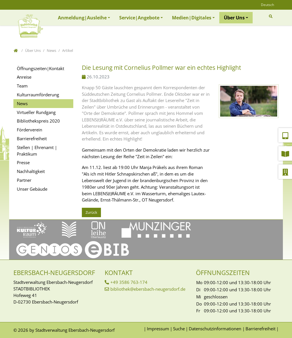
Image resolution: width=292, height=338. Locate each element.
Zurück (91, 212)
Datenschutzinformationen (215, 328)
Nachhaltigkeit (31, 171)
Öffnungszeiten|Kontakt (40, 68)
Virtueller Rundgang (36, 112)
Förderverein (29, 130)
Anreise (24, 77)
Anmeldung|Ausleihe (82, 18)
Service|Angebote (139, 18)
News (22, 103)
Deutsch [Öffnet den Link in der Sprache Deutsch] (267, 4)
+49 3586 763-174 (128, 282)
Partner (24, 180)
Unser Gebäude (32, 189)
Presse (23, 162)
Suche (179, 328)
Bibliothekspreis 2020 (38, 121)
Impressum (158, 328)
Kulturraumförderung (38, 94)
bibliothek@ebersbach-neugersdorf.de (147, 289)
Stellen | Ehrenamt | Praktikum (37, 150)
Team (22, 86)
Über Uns (234, 18)
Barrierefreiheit (32, 138)
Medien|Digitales (191, 18)
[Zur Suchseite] (271, 16)
